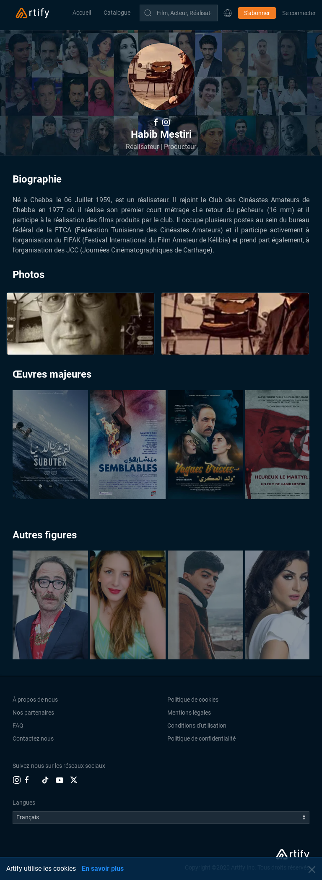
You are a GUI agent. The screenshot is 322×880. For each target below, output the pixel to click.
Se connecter (299, 13)
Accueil (82, 12)
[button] (227, 13)
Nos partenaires (33, 712)
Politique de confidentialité (201, 738)
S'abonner (257, 13)
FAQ (18, 725)
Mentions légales (189, 712)
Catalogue (117, 12)
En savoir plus (103, 868)
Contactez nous (33, 738)
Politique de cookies (192, 699)
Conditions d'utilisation (196, 725)
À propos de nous (35, 699)
